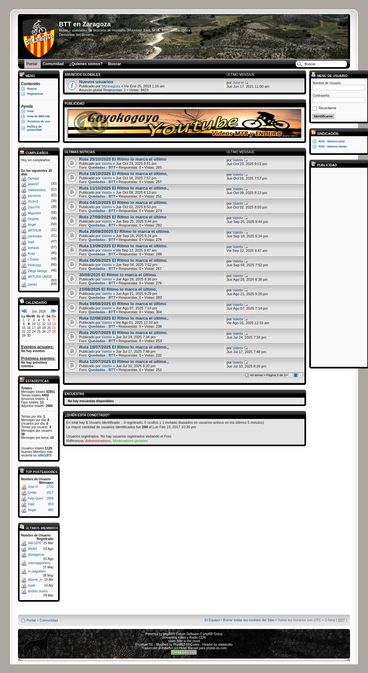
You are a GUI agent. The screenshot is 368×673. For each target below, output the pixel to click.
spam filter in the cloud (184, 641)
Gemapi (33, 178)
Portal (31, 620)
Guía (30, 111)
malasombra (37, 190)
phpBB (168, 634)
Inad (31, 242)
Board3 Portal (172, 610)
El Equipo (212, 620)
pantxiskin (35, 236)
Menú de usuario (329, 76)
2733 (49, 487)
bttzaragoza (111, 86)
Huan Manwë (188, 648)
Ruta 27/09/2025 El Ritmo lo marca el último (122, 217)
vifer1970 (44, 455)
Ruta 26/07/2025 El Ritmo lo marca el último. (123, 332)
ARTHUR (34, 230)
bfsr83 (32, 549)
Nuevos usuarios (96, 81)
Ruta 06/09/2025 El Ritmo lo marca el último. (123, 260)
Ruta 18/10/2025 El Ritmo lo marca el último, (123, 173)
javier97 (33, 184)
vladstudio (225, 644)
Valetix (107, 163)
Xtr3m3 (33, 201)
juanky (32, 284)
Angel (32, 224)
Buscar (32, 88)
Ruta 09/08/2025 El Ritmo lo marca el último (122, 303)
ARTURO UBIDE (40, 277)
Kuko (31, 253)
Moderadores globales (130, 441)
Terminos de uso (38, 121)
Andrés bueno (38, 591)
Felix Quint (35, 498)
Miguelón (34, 213)
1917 (49, 492)
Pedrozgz (34, 265)
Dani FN (34, 207)
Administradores (98, 441)
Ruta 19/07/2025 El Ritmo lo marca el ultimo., (123, 347)
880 (51, 510)
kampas (33, 248)
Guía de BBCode (38, 116)
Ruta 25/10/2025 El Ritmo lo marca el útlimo (122, 159)
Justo (32, 585)
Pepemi (33, 219)
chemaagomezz (39, 563)
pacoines (34, 196)
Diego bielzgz (37, 271)
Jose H (33, 487)
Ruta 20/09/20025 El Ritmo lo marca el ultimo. (124, 231)
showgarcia (36, 554)
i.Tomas (33, 259)
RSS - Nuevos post (332, 141)
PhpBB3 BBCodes (186, 644)
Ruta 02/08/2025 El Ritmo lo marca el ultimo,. (123, 318)
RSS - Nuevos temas (333, 146)
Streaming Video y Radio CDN (184, 637)
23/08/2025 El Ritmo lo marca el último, (118, 289)
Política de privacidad (34, 128)
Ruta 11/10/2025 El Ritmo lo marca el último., (123, 188)
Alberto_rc (35, 579)
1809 (49, 498)
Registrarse (35, 93)
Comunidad (49, 620)
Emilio (32, 492)
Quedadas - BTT (101, 167)
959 (51, 504)
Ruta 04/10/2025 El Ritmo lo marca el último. (123, 202)
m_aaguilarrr (37, 571)
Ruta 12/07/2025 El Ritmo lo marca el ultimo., (123, 361)
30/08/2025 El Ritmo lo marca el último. (118, 274)
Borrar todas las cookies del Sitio (248, 620)
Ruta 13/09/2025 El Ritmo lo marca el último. (123, 246)
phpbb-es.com (216, 648)
